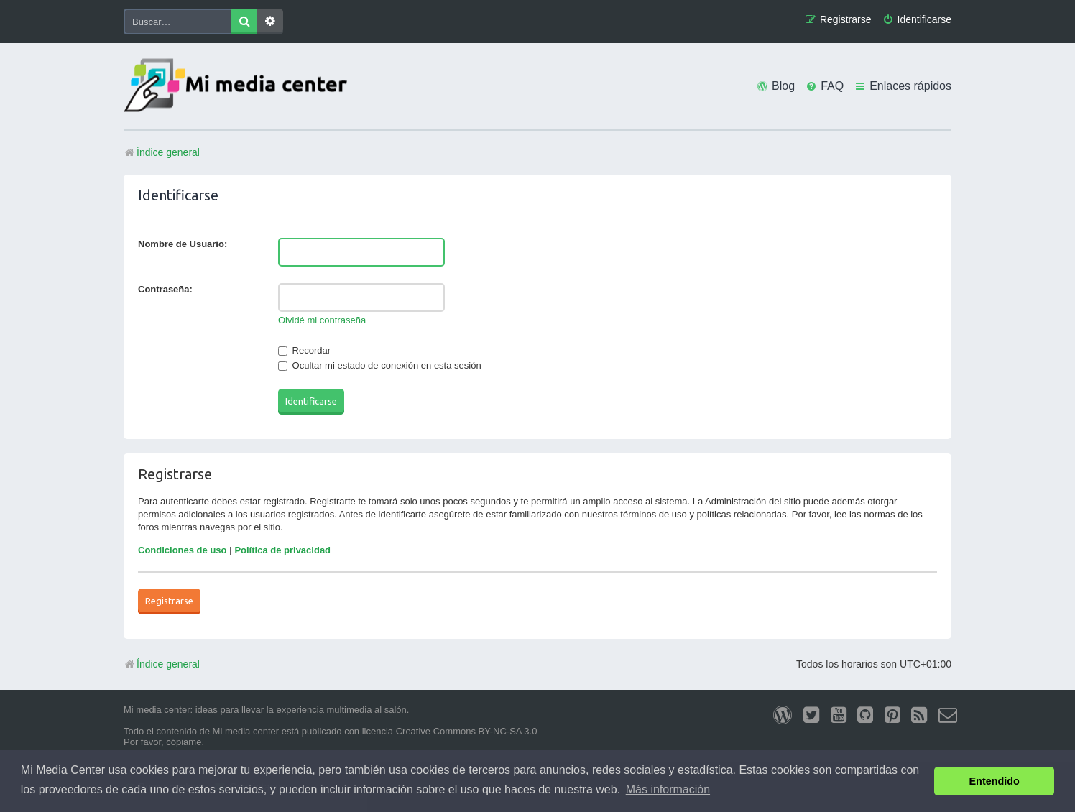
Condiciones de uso (182, 550)
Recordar (304, 350)
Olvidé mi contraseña (322, 320)
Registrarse (169, 601)
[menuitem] (916, 20)
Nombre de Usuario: (182, 244)
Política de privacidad (282, 550)
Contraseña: (165, 289)
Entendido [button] (994, 781)
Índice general (162, 664)
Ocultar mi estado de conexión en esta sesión (379, 365)
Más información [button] (668, 789)
